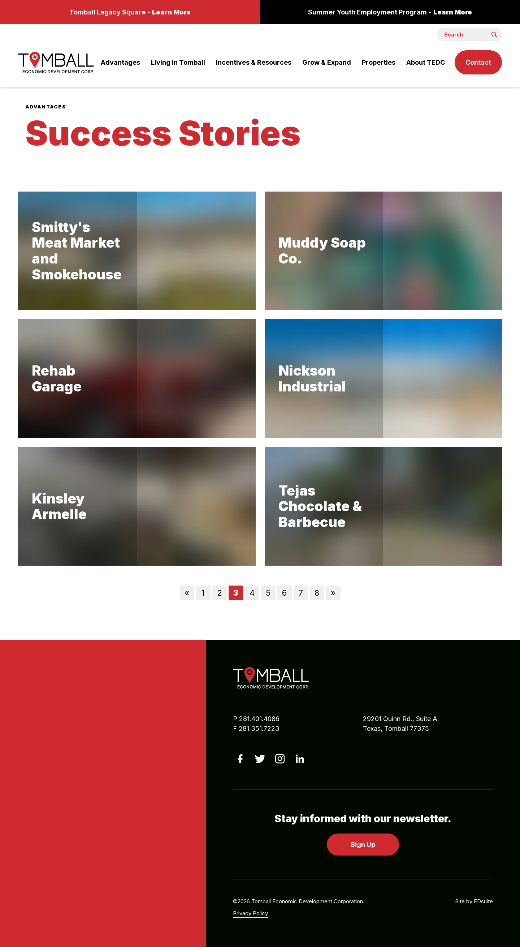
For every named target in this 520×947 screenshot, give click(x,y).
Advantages (120, 62)
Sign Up (363, 844)
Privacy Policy (250, 913)
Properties (378, 62)
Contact (478, 62)
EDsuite (483, 901)
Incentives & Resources (253, 62)
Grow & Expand (326, 62)
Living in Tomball (178, 62)
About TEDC (425, 62)
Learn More (171, 12)
